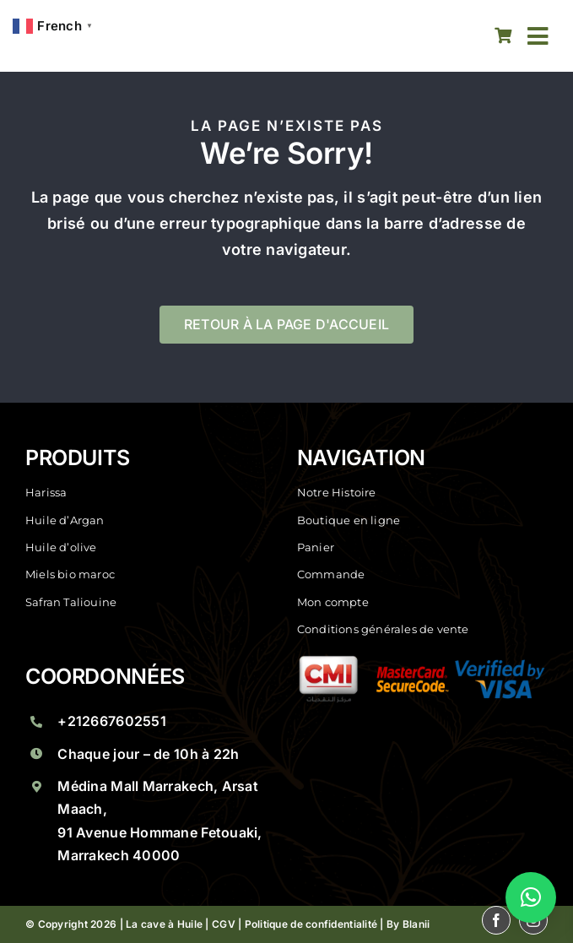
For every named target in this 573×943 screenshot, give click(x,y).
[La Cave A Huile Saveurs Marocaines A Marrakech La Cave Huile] (123, 36)
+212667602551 (111, 721)
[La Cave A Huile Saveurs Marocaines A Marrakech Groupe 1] (422, 662)
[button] (530, 897)
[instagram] (469, 36)
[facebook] (432, 36)
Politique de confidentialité (311, 924)
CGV (223, 924)
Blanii (416, 924)
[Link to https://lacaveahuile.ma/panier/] (502, 36)
